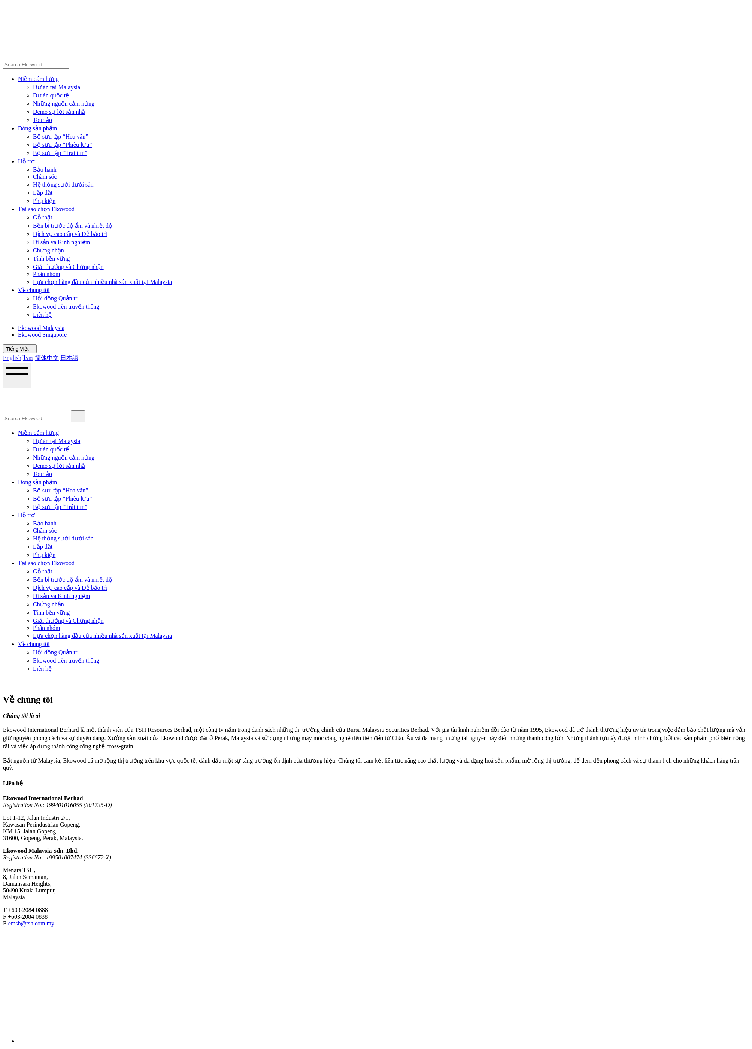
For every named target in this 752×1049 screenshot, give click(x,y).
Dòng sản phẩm (37, 128)
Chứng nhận (48, 250)
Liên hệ (42, 315)
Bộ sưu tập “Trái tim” (60, 153)
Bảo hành (45, 169)
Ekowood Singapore (42, 334)
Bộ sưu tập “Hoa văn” (60, 136)
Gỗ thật (42, 217)
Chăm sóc (45, 176)
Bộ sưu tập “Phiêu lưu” (62, 145)
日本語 (69, 358)
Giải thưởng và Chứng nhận (68, 267)
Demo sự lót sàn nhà (59, 112)
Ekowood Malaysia (41, 328)
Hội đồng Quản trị (56, 298)
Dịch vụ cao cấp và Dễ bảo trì (70, 234)
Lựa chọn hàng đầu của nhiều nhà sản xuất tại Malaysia (102, 282)
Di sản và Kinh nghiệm (61, 242)
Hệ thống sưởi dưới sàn (63, 184)
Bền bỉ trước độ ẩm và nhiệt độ (72, 225)
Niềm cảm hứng (38, 79)
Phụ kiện (44, 201)
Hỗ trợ (26, 161)
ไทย (28, 358)
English (12, 358)
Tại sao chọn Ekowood (46, 209)
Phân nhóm (46, 274)
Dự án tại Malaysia (56, 87)
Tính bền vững (51, 258)
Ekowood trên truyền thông (66, 306)
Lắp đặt (42, 193)
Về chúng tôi (34, 290)
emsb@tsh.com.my (31, 923)
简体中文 (47, 358)
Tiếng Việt (20, 349)
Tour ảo (42, 120)
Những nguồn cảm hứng (63, 103)
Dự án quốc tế (51, 95)
